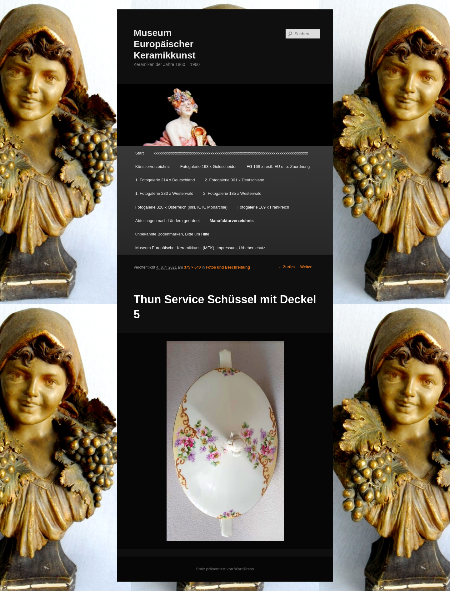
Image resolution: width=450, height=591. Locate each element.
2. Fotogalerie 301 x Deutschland (234, 180)
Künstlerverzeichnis (153, 166)
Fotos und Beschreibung (228, 267)
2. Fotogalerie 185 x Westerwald (232, 193)
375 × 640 (192, 267)
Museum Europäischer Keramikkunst (164, 44)
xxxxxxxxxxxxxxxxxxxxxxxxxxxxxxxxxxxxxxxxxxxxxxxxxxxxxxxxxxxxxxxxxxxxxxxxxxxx (231, 153)
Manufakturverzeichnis (232, 220)
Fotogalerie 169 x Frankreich (263, 207)
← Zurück (286, 267)
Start (139, 153)
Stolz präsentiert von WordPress (225, 569)
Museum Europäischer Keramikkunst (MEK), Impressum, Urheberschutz (200, 247)
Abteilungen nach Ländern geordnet (167, 220)
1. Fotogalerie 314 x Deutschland (165, 180)
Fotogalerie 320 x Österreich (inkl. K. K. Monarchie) (181, 207)
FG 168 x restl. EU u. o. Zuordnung (278, 166)
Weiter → (308, 267)
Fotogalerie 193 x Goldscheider (208, 166)
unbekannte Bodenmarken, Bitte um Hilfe (172, 234)
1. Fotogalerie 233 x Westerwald (164, 193)
